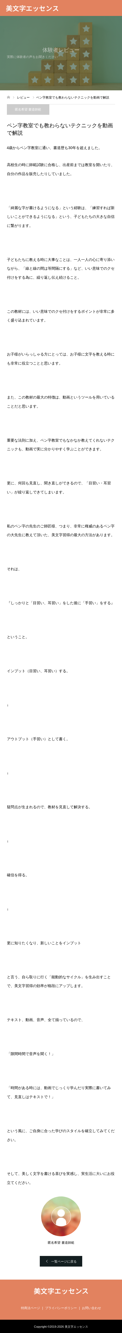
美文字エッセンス (32, 8)
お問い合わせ (91, 1308)
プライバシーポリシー (61, 1308)
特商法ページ (30, 1308)
